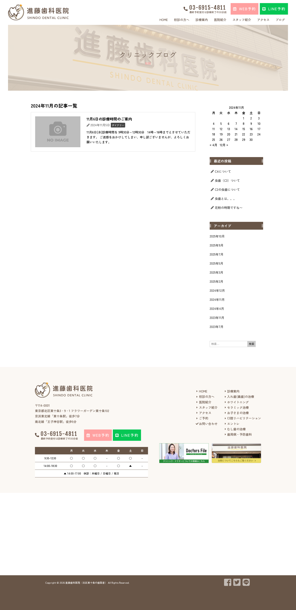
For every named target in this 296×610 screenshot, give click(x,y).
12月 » (224, 145)
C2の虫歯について (227, 189)
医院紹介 (220, 19)
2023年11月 (217, 317)
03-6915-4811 (207, 7)
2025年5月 (216, 263)
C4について (223, 171)
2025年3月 (216, 272)
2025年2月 (216, 281)
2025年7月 (216, 254)
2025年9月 (216, 245)
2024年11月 (217, 299)
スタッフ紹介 (241, 19)
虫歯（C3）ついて (227, 180)
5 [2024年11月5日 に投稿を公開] (221, 123)
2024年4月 (217, 308)
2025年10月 (217, 236)
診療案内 (201, 19)
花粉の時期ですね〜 (229, 207)
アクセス (263, 19)
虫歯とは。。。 (225, 198)
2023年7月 (216, 326)
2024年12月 (217, 290)
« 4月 (213, 145)
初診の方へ (181, 19)
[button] (244, 9)
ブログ (280, 19)
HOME (164, 19)
